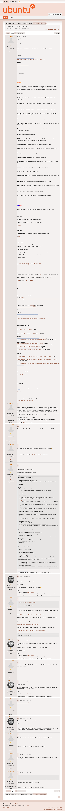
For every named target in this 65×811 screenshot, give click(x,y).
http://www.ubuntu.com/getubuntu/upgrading (27, 313)
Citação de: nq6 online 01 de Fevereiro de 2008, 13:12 (27, 602)
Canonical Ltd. (6, 807)
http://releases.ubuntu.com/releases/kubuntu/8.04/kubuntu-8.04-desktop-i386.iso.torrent (37, 359)
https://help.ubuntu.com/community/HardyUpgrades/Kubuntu (31, 318)
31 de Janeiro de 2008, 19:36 (22, 36)
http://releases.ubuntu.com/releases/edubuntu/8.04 (28, 346)
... (20, 33)
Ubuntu (27, 805)
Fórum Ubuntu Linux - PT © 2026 (54, 807)
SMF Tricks (16, 803)
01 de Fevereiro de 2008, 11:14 (25, 404)
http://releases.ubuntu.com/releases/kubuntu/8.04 (28, 337)
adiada (39, 274)
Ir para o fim (8, 33)
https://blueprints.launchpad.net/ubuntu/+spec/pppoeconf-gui (31, 630)
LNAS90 (11, 444)
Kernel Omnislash (30, 592)
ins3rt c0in (11, 36)
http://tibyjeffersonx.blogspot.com (29, 422)
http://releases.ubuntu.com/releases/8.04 (26, 333)
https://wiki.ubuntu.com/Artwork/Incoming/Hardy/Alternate (30, 614)
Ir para (41, 796)
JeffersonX (11, 403)
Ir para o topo (8, 791)
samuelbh (11, 425)
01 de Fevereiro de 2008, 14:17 (25, 681)
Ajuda (45, 809)
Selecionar (23, 297)
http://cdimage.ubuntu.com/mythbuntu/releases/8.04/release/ (30, 349)
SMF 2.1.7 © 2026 (7, 809)
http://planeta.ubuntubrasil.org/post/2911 (26, 306)
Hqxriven (11, 575)
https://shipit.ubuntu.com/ (23, 374)
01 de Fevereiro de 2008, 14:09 (25, 640)
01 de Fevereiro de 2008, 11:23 (25, 426)
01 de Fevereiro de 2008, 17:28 (25, 735)
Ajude (19, 388)
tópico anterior (48, 29)
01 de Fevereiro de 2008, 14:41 (25, 718)
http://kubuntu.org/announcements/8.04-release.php (29, 263)
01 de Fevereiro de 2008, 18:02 (25, 772)
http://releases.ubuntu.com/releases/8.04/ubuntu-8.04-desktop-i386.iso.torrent (34, 356)
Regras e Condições (51, 809)
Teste (18, 391)
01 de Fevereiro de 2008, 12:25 (25, 445)
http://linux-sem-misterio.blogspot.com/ (40, 454)
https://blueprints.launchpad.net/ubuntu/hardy (27, 624)
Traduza (22, 391)
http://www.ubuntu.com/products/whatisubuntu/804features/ (31, 59)
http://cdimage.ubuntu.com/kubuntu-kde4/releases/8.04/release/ (31, 339)
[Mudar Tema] (19, 1)
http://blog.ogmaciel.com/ (23, 702)
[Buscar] (54, 14)
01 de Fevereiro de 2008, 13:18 (25, 576)
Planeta (32, 305)
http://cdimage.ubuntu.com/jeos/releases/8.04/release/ (29, 347)
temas (45, 276)
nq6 (11, 464)
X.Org (20, 500)
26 (22, 33)
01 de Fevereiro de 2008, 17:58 (25, 754)
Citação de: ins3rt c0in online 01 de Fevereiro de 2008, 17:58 (28, 775)
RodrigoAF (11, 733)
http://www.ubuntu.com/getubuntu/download (27, 330)
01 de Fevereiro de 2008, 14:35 (25, 700)
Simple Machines (15, 809)
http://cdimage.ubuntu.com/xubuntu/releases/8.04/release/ (30, 343)
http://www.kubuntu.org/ (23, 65)
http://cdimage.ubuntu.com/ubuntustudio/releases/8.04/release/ (31, 345)
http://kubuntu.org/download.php (24, 264)
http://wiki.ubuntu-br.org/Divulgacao (25, 400)
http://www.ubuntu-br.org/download (25, 57)
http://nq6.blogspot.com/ (23, 571)
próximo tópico (55, 29)
